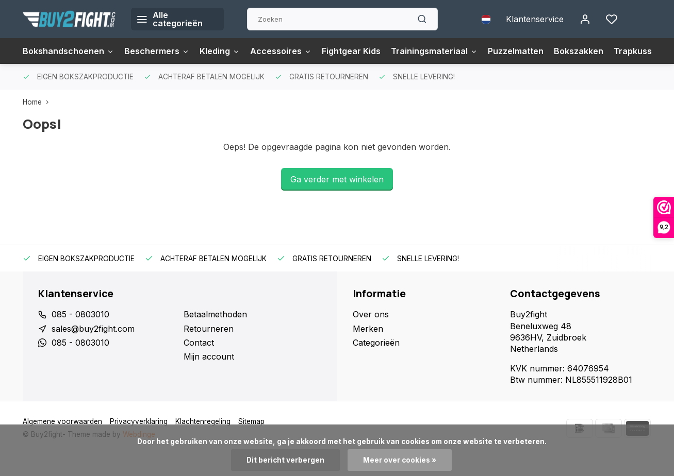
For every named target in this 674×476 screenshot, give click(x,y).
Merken (368, 329)
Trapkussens (640, 51)
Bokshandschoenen (68, 51)
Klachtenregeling (203, 421)
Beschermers (156, 51)
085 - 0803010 (80, 314)
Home (38, 102)
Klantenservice (535, 19)
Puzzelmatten (516, 51)
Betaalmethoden (215, 314)
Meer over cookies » (399, 460)
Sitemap (251, 421)
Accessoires (280, 51)
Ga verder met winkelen (337, 179)
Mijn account (209, 356)
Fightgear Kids (351, 51)
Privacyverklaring (139, 421)
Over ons (371, 314)
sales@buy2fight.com (93, 329)
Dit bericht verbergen (285, 460)
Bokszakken (578, 51)
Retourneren (209, 329)
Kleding (220, 51)
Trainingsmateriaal (434, 51)
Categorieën (376, 342)
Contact (199, 342)
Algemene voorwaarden (62, 421)
